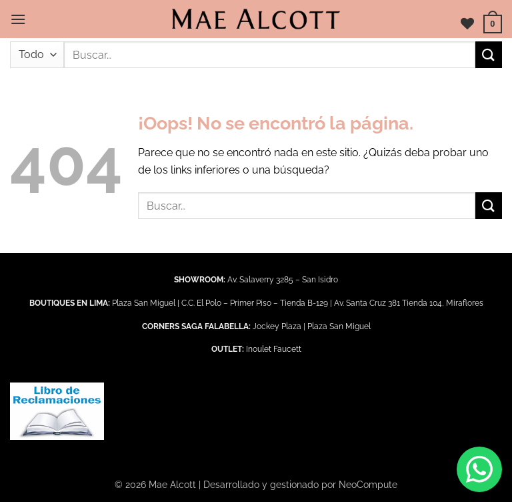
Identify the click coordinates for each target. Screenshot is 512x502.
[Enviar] (488, 54)
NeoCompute (368, 484)
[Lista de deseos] (467, 23)
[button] (18, 19)
